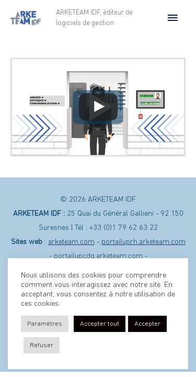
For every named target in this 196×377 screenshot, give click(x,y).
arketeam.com (71, 242)
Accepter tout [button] (99, 323)
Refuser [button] (41, 345)
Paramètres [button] (44, 323)
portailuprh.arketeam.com (143, 242)
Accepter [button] (147, 323)
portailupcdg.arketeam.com (98, 256)
